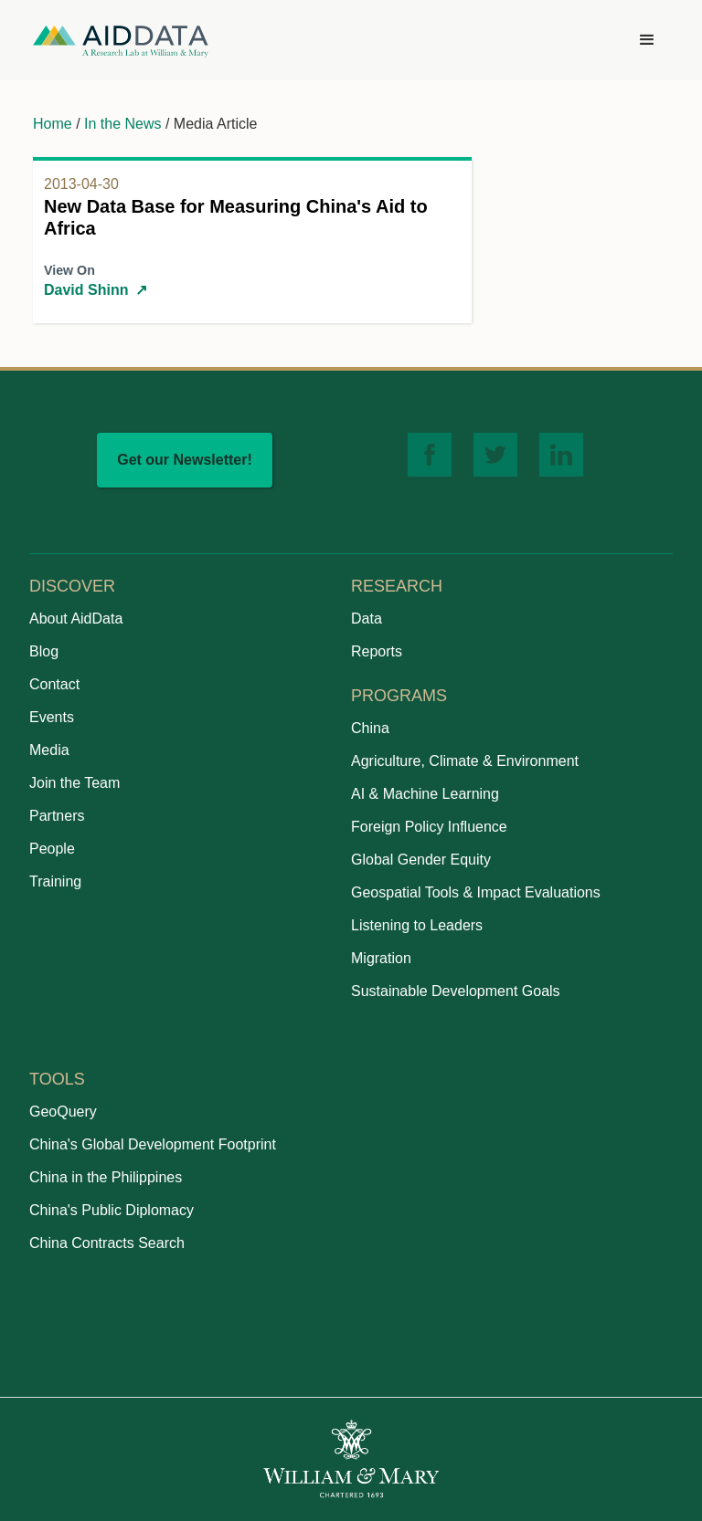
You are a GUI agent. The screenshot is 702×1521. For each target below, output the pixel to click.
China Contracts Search (107, 1243)
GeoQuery (63, 1111)
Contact (54, 684)
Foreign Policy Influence (429, 826)
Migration (381, 958)
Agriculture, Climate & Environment (465, 761)
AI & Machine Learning (425, 794)
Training (55, 881)
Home (52, 123)
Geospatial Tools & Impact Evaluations (476, 892)
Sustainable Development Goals (455, 991)
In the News (122, 123)
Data (366, 618)
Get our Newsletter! (184, 459)
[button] (647, 40)
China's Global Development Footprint (152, 1144)
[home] (120, 40)
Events (51, 717)
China (370, 728)
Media (49, 750)
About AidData (75, 618)
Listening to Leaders (417, 925)
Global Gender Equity (421, 859)
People (52, 848)
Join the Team (74, 783)
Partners (56, 815)
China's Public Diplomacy (111, 1210)
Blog (43, 651)
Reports (376, 651)
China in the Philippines (105, 1177)
